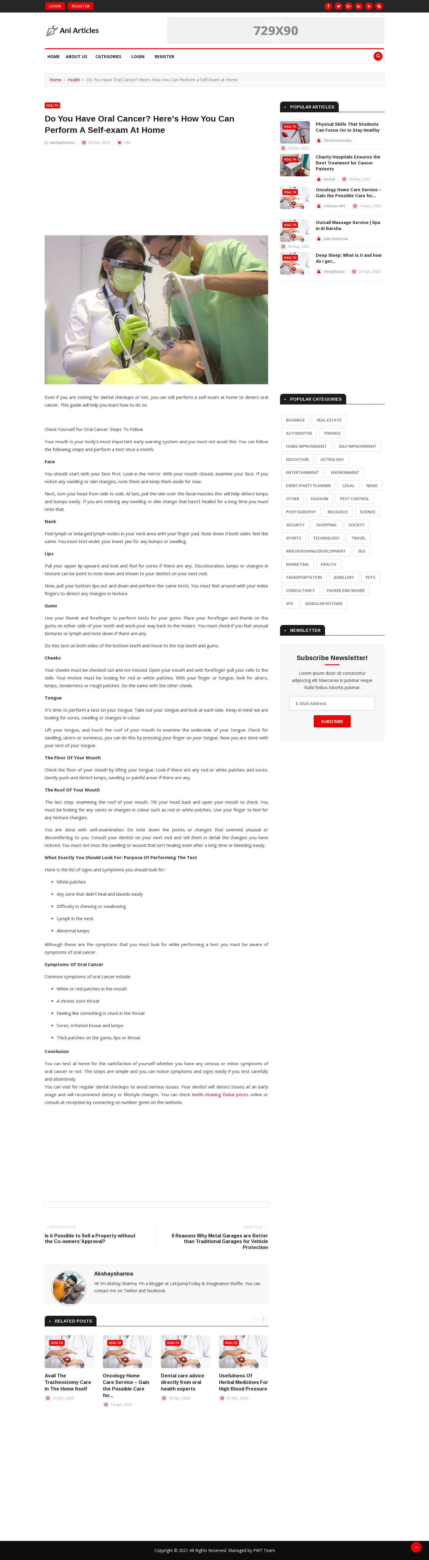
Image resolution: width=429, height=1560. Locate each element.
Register (81, 6)
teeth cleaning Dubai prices (220, 1094)
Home (53, 56)
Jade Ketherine (336, 238)
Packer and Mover (346, 590)
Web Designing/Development (316, 551)
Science (367, 511)
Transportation (304, 577)
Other (292, 498)
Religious (338, 511)
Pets (370, 577)
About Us (76, 56)
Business (295, 420)
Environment (345, 472)
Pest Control (354, 498)
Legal (349, 485)
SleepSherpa (334, 271)
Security (295, 525)
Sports (293, 538)
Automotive (299, 433)
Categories (108, 56)
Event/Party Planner (308, 485)
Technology (326, 538)
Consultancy (300, 590)
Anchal (329, 179)
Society (357, 525)
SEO (361, 551)
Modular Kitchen (323, 603)
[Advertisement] (156, 193)
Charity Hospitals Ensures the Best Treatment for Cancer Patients (348, 163)
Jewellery (344, 577)
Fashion (319, 498)
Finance (332, 433)
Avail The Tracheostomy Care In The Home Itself (68, 1382)
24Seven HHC (335, 206)
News (371, 485)
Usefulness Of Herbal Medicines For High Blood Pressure (243, 1382)
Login (55, 6)
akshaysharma (62, 142)
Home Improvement (306, 446)
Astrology (332, 459)
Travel (359, 538)
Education (297, 459)
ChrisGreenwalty (338, 140)
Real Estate (329, 420)
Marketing (297, 564)
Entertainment (302, 472)
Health (74, 80)
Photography (301, 511)
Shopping (326, 525)
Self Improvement (358, 446)
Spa (289, 603)
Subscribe (332, 721)
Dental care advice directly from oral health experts (182, 1382)
